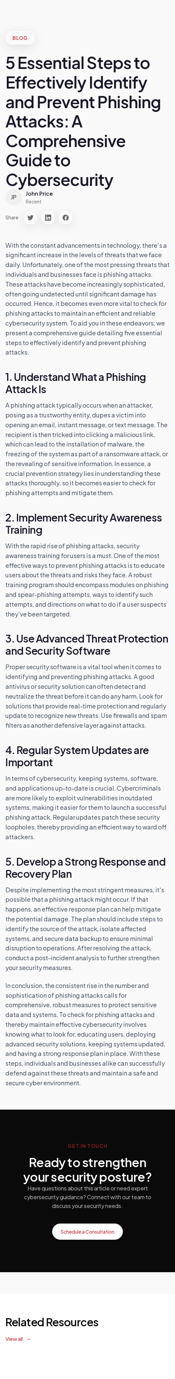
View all (14, 1338)
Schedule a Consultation (87, 1232)
